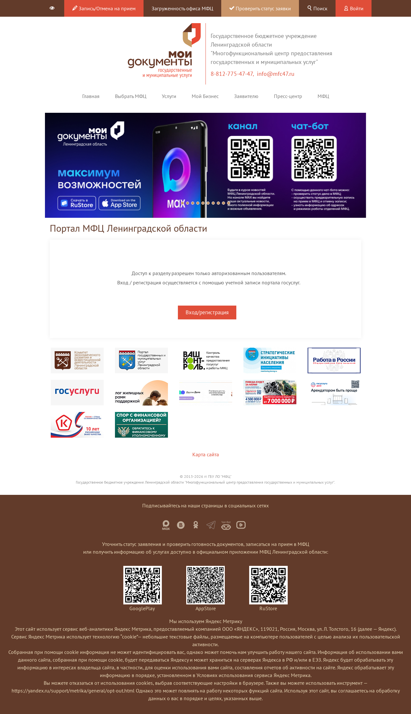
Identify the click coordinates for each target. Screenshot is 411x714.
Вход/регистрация (207, 312)
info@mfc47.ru (275, 73)
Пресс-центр (288, 96)
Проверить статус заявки (260, 8)
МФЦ (323, 96)
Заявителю (246, 96)
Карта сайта (205, 454)
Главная (91, 96)
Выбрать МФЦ (130, 96)
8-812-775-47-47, (234, 73)
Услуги (169, 96)
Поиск (317, 8)
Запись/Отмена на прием (104, 8)
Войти (353, 8)
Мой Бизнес (205, 96)
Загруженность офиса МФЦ (182, 8)
